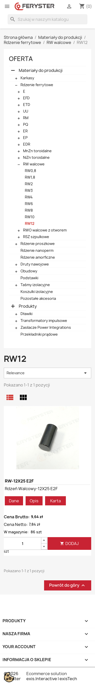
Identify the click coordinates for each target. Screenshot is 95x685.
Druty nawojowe (35, 264)
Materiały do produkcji (41, 70)
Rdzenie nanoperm (37, 250)
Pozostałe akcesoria (38, 298)
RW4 (29, 197)
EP (25, 137)
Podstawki (29, 277)
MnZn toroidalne (37, 150)
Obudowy (29, 271)
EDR (26, 144)
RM (25, 117)
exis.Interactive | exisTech (51, 678)
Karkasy (27, 77)
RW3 (29, 190)
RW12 (29, 223)
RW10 (29, 216)
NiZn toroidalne (36, 157)
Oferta (21, 58)
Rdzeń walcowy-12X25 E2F (31, 488)
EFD (26, 98)
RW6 (29, 203)
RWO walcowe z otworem (45, 230)
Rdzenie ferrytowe (37, 84)
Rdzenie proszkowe (38, 243)
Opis (34, 501)
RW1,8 (30, 177)
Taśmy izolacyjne (35, 284)
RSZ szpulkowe (36, 236)
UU (25, 111)
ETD (26, 104)
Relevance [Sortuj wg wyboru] (47, 373)
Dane (14, 501)
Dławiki (26, 313)
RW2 (29, 183)
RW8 (29, 210)
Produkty (28, 306)
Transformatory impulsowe (44, 320)
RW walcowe (34, 164)
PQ (25, 124)
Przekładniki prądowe (39, 334)
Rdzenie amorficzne (38, 257)
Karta (55, 501)
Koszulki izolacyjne (37, 291)
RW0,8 (30, 170)
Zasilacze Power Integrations (46, 327)
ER (25, 131)
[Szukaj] (47, 19)
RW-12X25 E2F (19, 481)
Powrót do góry (67, 585)
